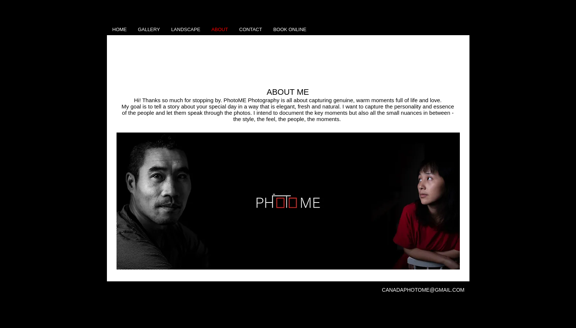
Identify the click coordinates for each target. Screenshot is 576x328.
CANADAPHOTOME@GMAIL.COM (423, 290)
